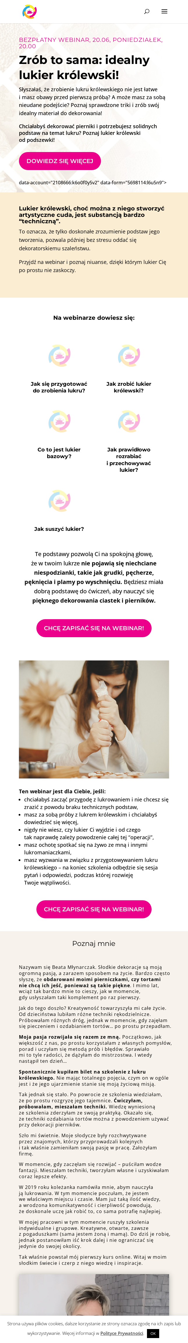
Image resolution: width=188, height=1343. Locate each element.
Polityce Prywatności (121, 1333)
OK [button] (153, 1333)
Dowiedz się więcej (59, 161)
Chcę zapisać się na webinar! (94, 628)
